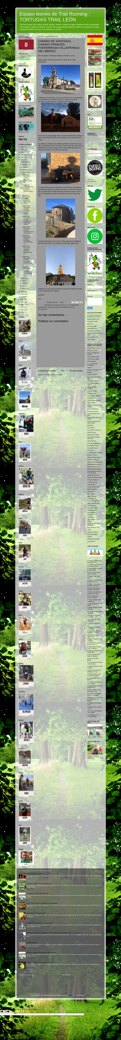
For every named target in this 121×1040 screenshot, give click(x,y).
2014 (22, 307)
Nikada (70, 995)
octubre (24, 167)
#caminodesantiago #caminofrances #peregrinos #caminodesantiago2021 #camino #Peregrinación (58, 307)
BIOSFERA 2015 (31, 942)
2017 (22, 299)
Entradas (91, 152)
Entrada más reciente (47, 371)
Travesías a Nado (92, 321)
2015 (22, 304)
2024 (22, 152)
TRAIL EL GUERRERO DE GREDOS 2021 (39, 883)
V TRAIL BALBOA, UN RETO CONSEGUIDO (40, 962)
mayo (24, 283)
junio (23, 281)
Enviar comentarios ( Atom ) (54, 374)
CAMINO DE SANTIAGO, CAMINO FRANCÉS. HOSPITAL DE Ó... (27, 260)
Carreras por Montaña (93, 331)
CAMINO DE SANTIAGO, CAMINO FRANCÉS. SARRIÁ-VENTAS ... (26, 210)
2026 (22, 147)
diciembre (25, 162)
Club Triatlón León (92, 337)
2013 (22, 309)
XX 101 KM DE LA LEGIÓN (35, 874)
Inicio (63, 371)
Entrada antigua (76, 371)
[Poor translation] (7, 1011)
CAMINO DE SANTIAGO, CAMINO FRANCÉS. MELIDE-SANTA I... (27, 189)
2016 (22, 302)
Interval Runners (92, 328)
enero (24, 288)
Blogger (88, 995)
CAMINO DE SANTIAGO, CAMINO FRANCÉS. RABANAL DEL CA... (27, 250)
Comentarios (92, 155)
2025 (22, 149)
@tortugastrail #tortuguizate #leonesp (55, 305)
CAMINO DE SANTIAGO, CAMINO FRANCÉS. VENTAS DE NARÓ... (26, 199)
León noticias (91, 339)
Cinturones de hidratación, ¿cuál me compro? (40, 923)
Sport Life (90, 324)
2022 (22, 157)
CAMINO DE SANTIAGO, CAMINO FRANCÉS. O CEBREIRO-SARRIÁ (26, 220)
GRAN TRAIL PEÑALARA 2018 (36, 913)
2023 (22, 154)
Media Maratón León (93, 319)
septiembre (25, 169)
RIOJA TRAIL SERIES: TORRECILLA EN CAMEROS (42, 903)
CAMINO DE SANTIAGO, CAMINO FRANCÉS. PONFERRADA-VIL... (27, 239)
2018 (22, 297)
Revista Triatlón (91, 326)
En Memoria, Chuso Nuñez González (37, 893)
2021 (22, 160)
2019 (22, 294)
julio (23, 278)
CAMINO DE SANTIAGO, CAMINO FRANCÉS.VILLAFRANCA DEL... (28, 230)
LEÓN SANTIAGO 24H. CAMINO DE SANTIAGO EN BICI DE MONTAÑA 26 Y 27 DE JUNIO (54, 933)
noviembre (25, 164)
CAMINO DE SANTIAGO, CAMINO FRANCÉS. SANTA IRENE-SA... (27, 178)
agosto (24, 172)
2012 (22, 312)
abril (23, 286)
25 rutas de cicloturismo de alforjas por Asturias (94, 316)
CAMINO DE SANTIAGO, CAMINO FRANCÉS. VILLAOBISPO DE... (27, 271)
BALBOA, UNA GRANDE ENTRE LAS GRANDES (41, 952)
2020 (22, 291)
